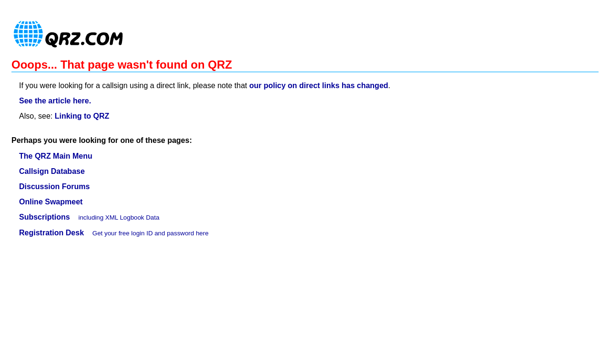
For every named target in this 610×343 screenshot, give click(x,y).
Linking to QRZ (82, 116)
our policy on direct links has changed (318, 85)
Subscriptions (44, 217)
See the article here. (55, 101)
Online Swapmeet (50, 202)
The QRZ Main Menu (55, 156)
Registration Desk (51, 233)
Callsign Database (52, 171)
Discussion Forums (54, 186)
